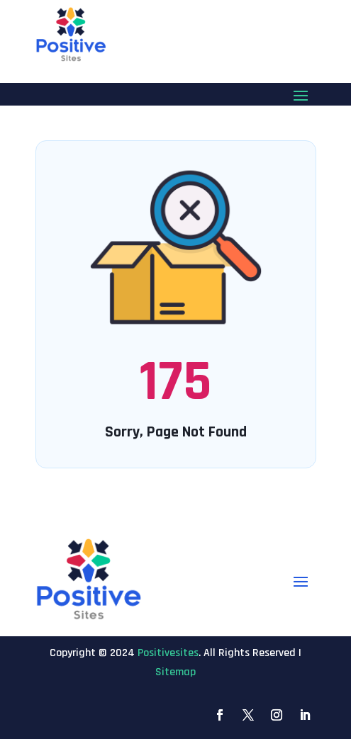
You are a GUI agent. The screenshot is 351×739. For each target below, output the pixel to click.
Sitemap (175, 672)
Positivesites (168, 652)
